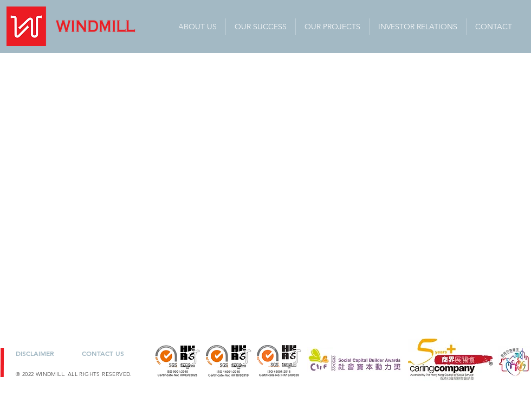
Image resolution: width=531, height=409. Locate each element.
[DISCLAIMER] (41, 352)
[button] (418, 26)
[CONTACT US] (105, 352)
